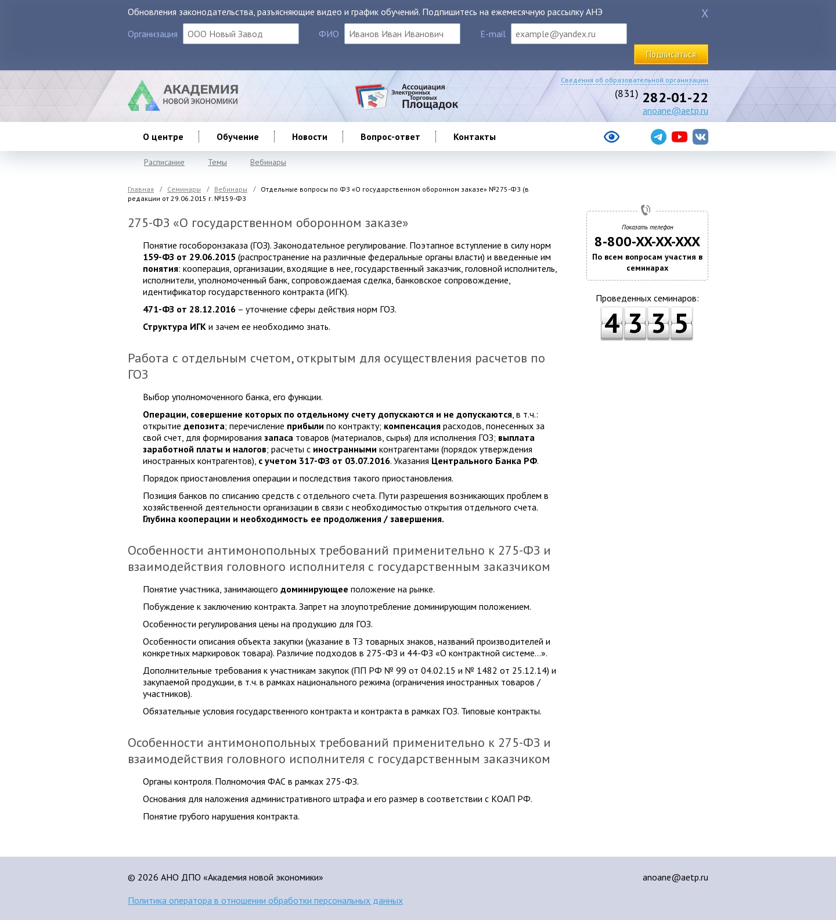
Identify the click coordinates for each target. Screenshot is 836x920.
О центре (163, 136)
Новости (309, 136)
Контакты (474, 136)
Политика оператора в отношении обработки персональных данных (265, 900)
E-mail (493, 33)
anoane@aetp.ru (675, 110)
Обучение (238, 136)
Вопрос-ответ (390, 136)
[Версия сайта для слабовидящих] (565, 141)
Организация (153, 33)
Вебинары (268, 162)
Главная (141, 189)
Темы (217, 162)
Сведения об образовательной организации (634, 80)
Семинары (184, 189)
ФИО (329, 33)
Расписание (164, 162)
